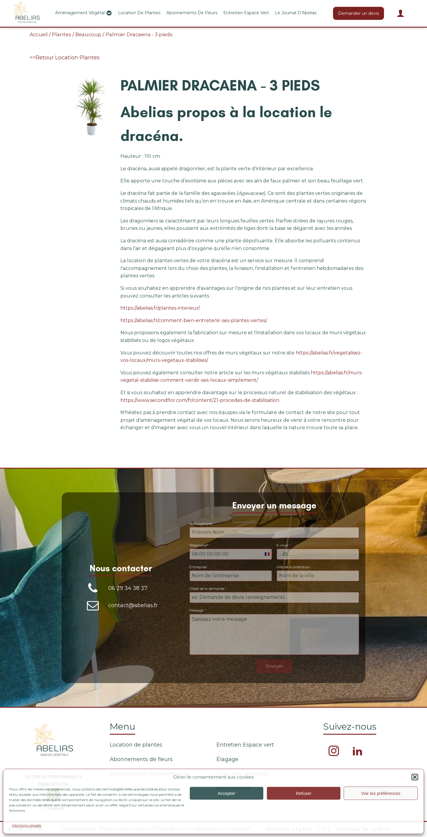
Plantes (61, 34)
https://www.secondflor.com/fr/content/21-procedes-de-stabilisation (199, 400)
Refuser (304, 793)
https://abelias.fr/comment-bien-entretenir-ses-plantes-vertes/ (193, 320)
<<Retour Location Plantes (65, 57)
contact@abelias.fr (133, 605)
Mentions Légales (26, 825)
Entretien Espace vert (246, 12)
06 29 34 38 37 (127, 588)
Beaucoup (88, 34)
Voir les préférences (381, 793)
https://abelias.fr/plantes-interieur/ (160, 308)
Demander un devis (358, 13)
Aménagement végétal (83, 13)
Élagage (227, 759)
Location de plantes (139, 12)
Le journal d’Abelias (295, 12)
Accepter (226, 793)
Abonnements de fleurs (191, 12)
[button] (415, 777)
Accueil (39, 34)
